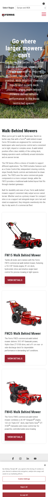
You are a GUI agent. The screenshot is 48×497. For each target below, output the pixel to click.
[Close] (45, 467)
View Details (15, 280)
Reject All (24, 489)
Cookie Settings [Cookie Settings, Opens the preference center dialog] (24, 481)
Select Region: (8, 8)
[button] (44, 14)
